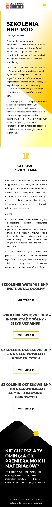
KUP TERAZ (24, 300)
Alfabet (38, 503)
